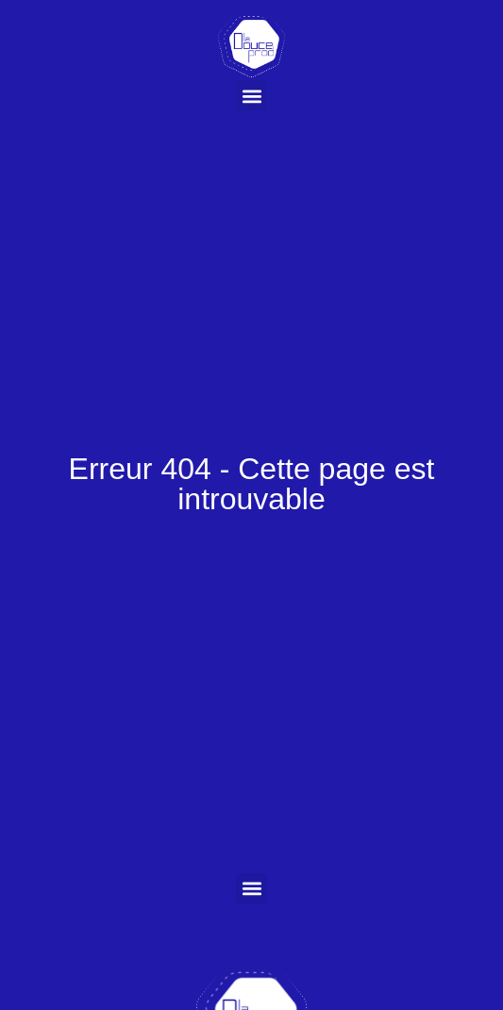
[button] (251, 95)
